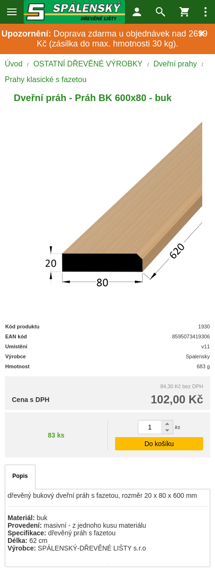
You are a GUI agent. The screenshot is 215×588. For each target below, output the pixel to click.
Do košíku (159, 444)
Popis (20, 476)
